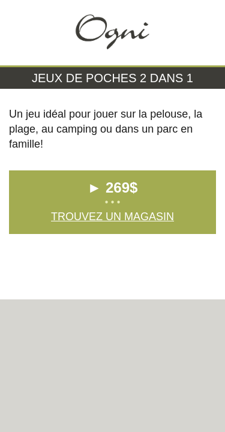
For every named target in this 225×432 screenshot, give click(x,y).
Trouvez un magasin (112, 217)
